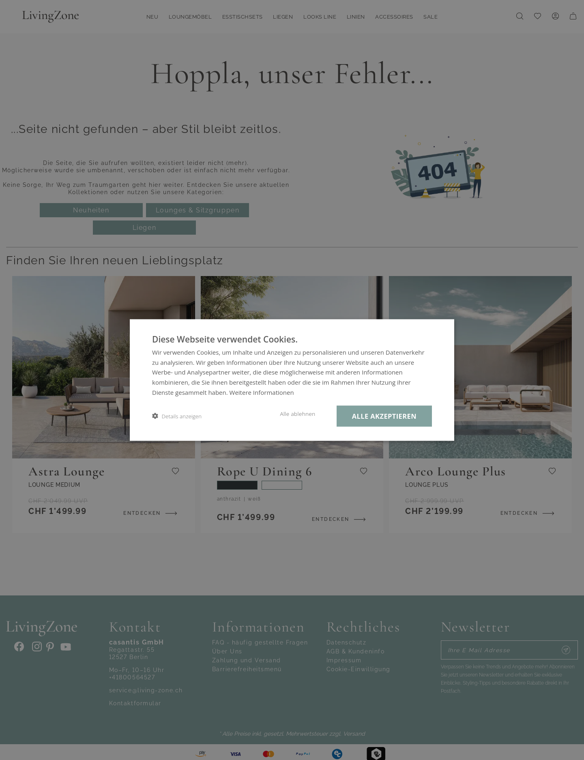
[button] (177, 416)
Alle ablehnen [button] (297, 413)
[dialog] (292, 380)
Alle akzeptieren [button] (384, 415)
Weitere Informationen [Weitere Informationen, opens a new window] (262, 392)
